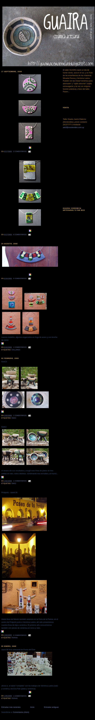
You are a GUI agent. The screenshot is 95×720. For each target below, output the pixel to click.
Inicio (32, 707)
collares (16, 350)
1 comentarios (20, 347)
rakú (14, 418)
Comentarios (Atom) (21, 712)
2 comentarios (20, 151)
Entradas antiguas (51, 707)
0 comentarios (20, 234)
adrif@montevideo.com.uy (73, 127)
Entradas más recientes (11, 707)
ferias (15, 637)
